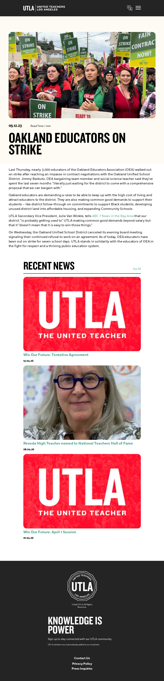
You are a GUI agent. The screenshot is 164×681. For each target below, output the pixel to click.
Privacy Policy (82, 664)
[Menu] (138, 8)
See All (137, 269)
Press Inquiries (82, 669)
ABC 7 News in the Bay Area (112, 216)
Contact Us (82, 658)
